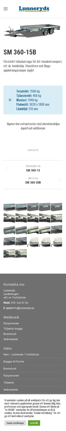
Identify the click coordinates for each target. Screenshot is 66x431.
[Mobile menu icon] (6, 9)
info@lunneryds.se (23, 308)
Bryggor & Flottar (14, 361)
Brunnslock (10, 368)
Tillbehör (9, 382)
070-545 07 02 (19, 302)
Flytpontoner (11, 375)
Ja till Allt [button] (34, 423)
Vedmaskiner (11, 389)
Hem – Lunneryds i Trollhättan (21, 354)
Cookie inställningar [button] (15, 423)
